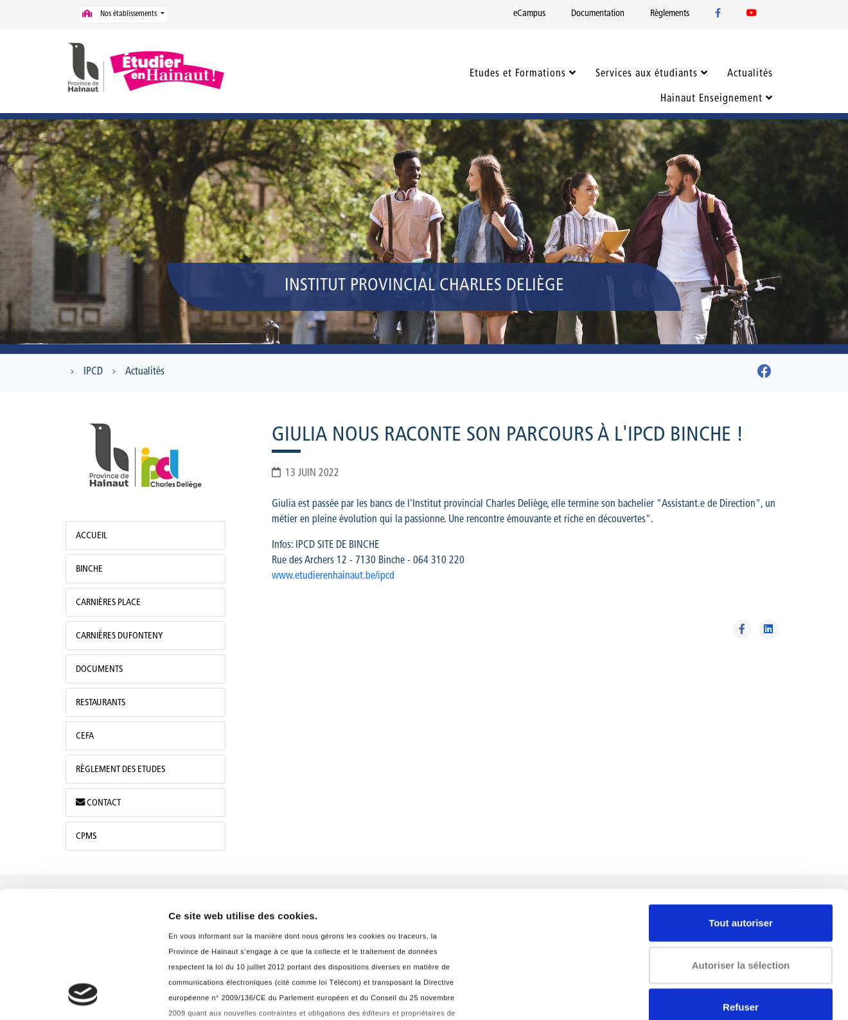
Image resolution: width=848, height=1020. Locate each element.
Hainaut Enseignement (711, 99)
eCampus (529, 14)
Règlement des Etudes (120, 770)
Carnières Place (108, 603)
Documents (99, 669)
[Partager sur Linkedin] (768, 629)
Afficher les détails (211, 994)
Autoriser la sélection (741, 846)
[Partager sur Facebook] (742, 629)
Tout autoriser (741, 804)
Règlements (669, 14)
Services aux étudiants (647, 74)
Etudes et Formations (518, 74)
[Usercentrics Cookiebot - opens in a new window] (83, 995)
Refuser (741, 888)
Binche (89, 569)
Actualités (750, 74)
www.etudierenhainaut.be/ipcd (333, 576)
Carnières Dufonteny (119, 636)
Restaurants (100, 703)
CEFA (85, 736)
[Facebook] (764, 373)
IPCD (93, 372)
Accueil (91, 536)
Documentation (597, 14)
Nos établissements (120, 14)
